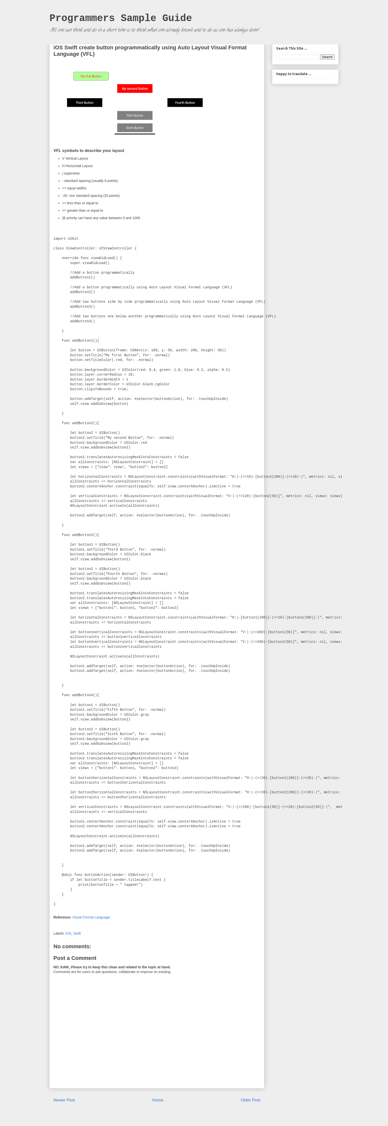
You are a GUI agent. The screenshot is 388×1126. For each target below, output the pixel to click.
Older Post (250, 1100)
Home (157, 1100)
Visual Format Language (91, 917)
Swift (77, 933)
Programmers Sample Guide (120, 18)
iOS (68, 933)
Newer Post (64, 1100)
